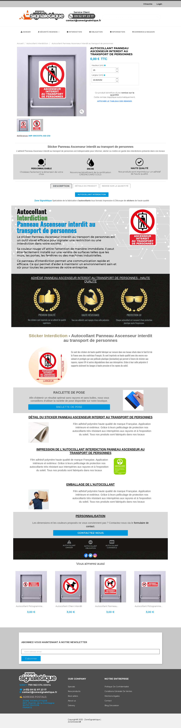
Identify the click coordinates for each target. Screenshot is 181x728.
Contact (108, 701)
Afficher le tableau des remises (114, 101)
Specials (71, 687)
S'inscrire (147, 4)
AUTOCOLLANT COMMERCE (112, 546)
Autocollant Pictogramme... (29, 606)
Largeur (97, 75)
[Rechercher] (131, 16)
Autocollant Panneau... (106, 606)
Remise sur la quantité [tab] (115, 186)
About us (72, 701)
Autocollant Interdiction (92, 194)
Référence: (22, 136)
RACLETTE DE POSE (69, 406)
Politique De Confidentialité (117, 687)
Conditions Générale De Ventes (118, 691)
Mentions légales (112, 696)
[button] (116, 69)
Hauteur (97, 65)
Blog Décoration (112, 705)
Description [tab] (61, 186)
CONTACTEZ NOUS (91, 532)
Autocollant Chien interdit (69, 606)
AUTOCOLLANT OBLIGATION (90, 547)
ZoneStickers (73, 722)
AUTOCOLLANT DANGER (69, 546)
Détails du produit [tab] (86, 186)
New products (74, 691)
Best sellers (73, 696)
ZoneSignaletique (92, 719)
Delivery (71, 705)
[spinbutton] (105, 70)
